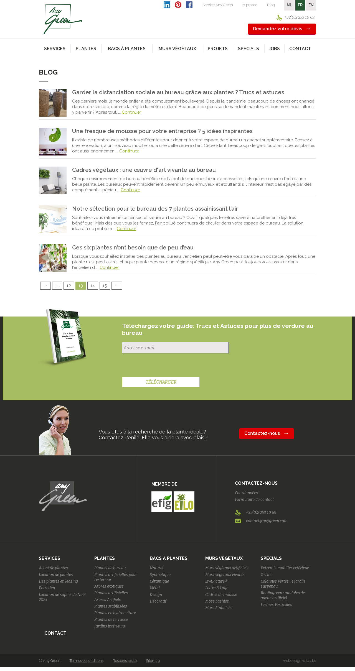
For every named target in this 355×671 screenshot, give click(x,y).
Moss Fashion (217, 601)
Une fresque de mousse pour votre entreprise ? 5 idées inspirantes (162, 131)
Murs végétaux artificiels (226, 568)
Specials (271, 558)
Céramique (159, 581)
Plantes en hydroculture (115, 613)
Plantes (104, 558)
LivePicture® (216, 581)
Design (156, 594)
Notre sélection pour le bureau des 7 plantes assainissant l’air (155, 208)
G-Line (266, 574)
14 (92, 285)
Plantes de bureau (110, 568)
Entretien (47, 588)
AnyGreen (63, 19)
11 (57, 285)
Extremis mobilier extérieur (285, 568)
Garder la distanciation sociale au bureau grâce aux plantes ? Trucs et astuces (178, 92)
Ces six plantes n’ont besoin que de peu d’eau (133, 247)
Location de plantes (56, 574)
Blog (271, 5)
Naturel (156, 568)
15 (105, 285)
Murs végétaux (224, 558)
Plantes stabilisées (110, 606)
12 (69, 285)
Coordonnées (246, 493)
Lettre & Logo (217, 588)
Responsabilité (125, 661)
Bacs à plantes (168, 558)
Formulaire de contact (254, 499)
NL (289, 5)
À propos (250, 5)
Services (49, 558)
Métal (155, 588)
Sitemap (153, 661)
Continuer (131, 112)
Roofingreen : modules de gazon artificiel (283, 595)
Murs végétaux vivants (225, 574)
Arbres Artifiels (107, 599)
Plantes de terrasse (111, 619)
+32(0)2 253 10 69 (299, 17)
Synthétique (160, 574)
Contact (300, 48)
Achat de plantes (53, 568)
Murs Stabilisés (218, 608)
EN (311, 5)
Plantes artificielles (111, 593)
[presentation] (164, 366)
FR (300, 5)
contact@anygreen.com (267, 521)
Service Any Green (217, 5)
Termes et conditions (86, 661)
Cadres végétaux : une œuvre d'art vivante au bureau (144, 170)
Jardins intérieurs (109, 626)
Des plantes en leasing (58, 581)
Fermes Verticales (276, 604)
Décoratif (158, 601)
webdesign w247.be (299, 661)
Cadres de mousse (221, 594)
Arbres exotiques (109, 586)
